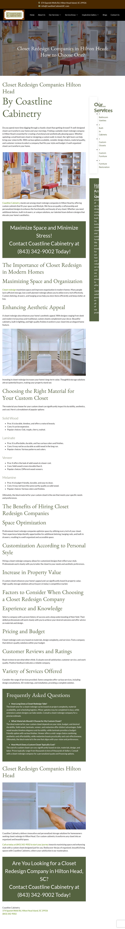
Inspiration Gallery (90, 15)
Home (32, 15)
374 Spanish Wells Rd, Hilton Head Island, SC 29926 (25, 910)
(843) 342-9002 (9, 914)
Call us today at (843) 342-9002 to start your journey (25, 844)
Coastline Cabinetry (11, 203)
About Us (41, 15)
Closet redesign (9, 289)
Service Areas (71, 15)
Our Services (55, 15)
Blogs (105, 15)
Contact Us (115, 15)
